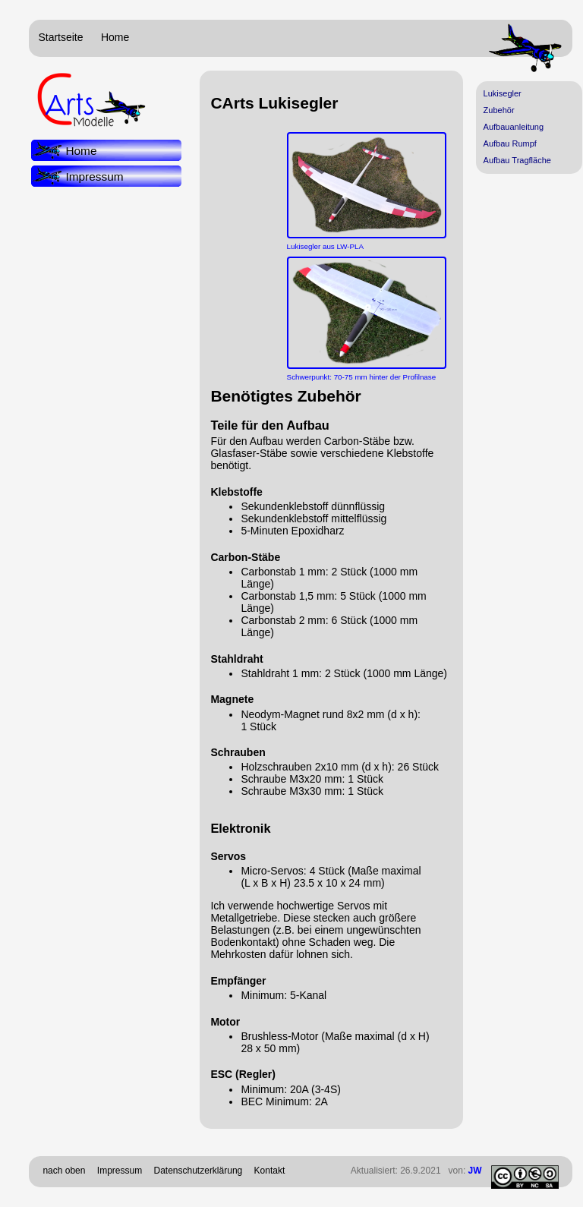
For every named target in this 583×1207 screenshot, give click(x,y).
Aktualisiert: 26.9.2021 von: (416, 1170)
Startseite (60, 37)
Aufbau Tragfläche (517, 160)
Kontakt (269, 1170)
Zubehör (499, 110)
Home (115, 37)
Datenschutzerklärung (198, 1170)
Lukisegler (503, 93)
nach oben (64, 1170)
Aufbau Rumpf (510, 143)
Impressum (94, 176)
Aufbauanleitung (514, 126)
